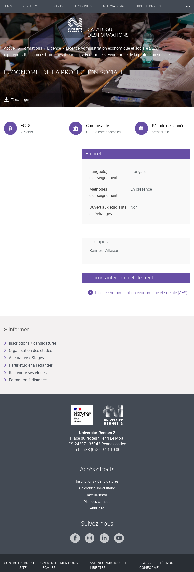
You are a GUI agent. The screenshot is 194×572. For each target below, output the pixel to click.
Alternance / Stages (24, 357)
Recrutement (97, 494)
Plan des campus (97, 501)
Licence (54, 48)
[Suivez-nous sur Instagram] (89, 538)
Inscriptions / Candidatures (97, 481)
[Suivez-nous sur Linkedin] (104, 538)
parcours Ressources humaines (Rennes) (43, 54)
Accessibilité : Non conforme (156, 565)
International (113, 6)
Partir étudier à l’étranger (28, 365)
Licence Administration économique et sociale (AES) (112, 48)
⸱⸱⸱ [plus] (188, 6)
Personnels (82, 6)
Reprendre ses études (25, 372)
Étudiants (55, 6)
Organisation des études (28, 350)
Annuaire (97, 508)
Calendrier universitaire (97, 488)
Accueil (10, 48)
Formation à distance (25, 380)
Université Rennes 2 (21, 6)
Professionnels (148, 6)
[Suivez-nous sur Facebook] (75, 538)
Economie (94, 54)
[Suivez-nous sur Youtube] (119, 538)
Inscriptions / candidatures (30, 343)
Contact (11, 562)
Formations (32, 48)
